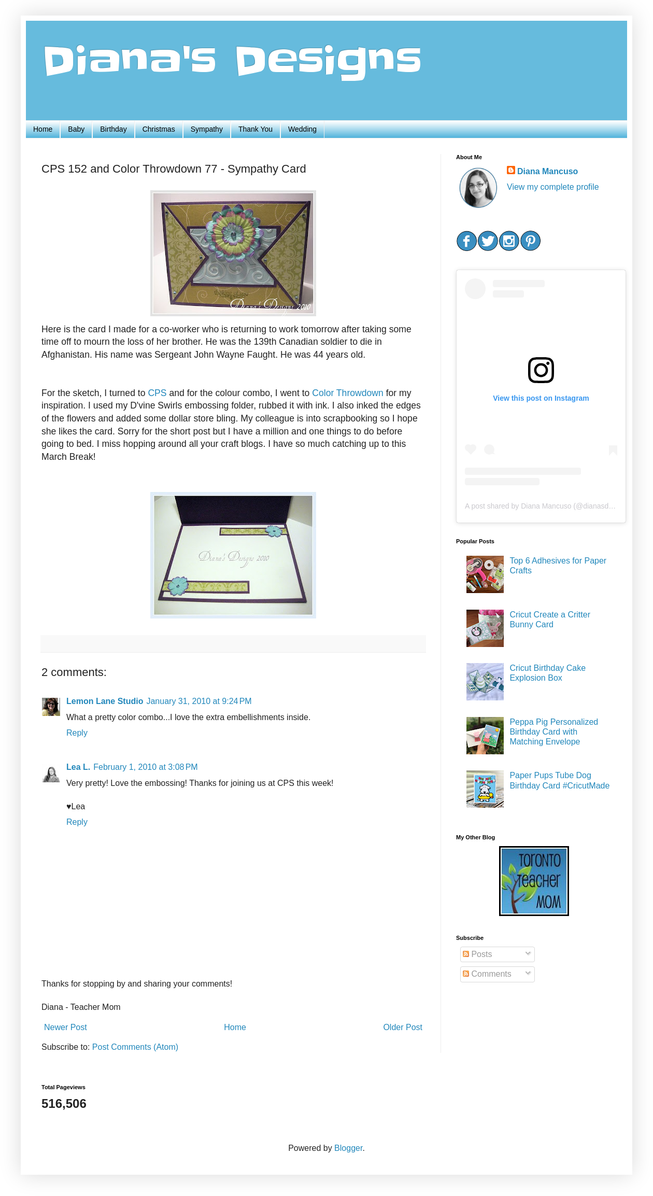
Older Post (402, 1027)
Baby (76, 129)
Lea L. (78, 767)
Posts (477, 954)
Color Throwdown (348, 393)
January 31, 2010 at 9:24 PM (198, 701)
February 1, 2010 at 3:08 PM (145, 767)
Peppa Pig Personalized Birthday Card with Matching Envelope (553, 731)
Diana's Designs (231, 61)
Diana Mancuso (547, 171)
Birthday (113, 129)
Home (42, 129)
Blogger (348, 1148)
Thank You (255, 129)
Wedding (302, 129)
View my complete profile (553, 186)
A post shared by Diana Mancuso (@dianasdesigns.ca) (553, 506)
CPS (158, 393)
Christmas (159, 129)
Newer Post (65, 1027)
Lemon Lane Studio (104, 701)
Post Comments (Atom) (135, 1047)
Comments (487, 973)
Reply (77, 732)
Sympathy (207, 129)
